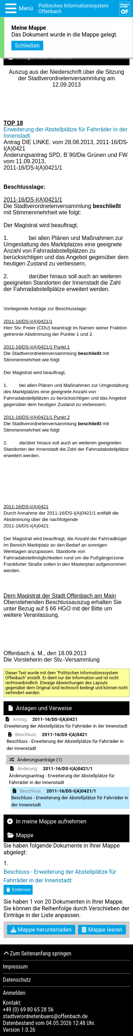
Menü (26, 8)
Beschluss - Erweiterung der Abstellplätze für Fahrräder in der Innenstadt (60, 876)
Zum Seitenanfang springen (37, 953)
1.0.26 (28, 1029)
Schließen (27, 44)
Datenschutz (17, 979)
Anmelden (14, 993)
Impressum (15, 966)
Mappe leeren (102, 929)
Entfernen (18, 889)
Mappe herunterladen (41, 929)
